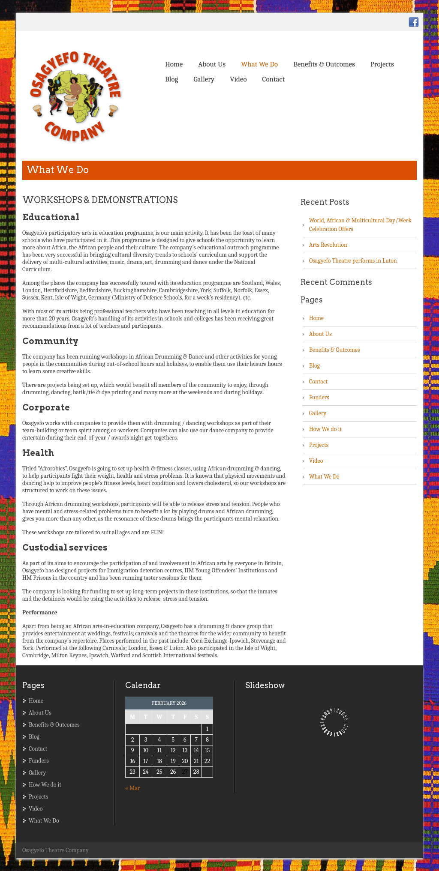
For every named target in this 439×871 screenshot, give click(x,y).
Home (174, 64)
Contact (273, 79)
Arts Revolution (328, 244)
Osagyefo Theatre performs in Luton (353, 260)
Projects (382, 64)
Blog (171, 79)
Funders (319, 397)
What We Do (259, 64)
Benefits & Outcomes (324, 64)
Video (238, 79)
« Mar (132, 788)
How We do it (325, 429)
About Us (212, 64)
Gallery (203, 79)
